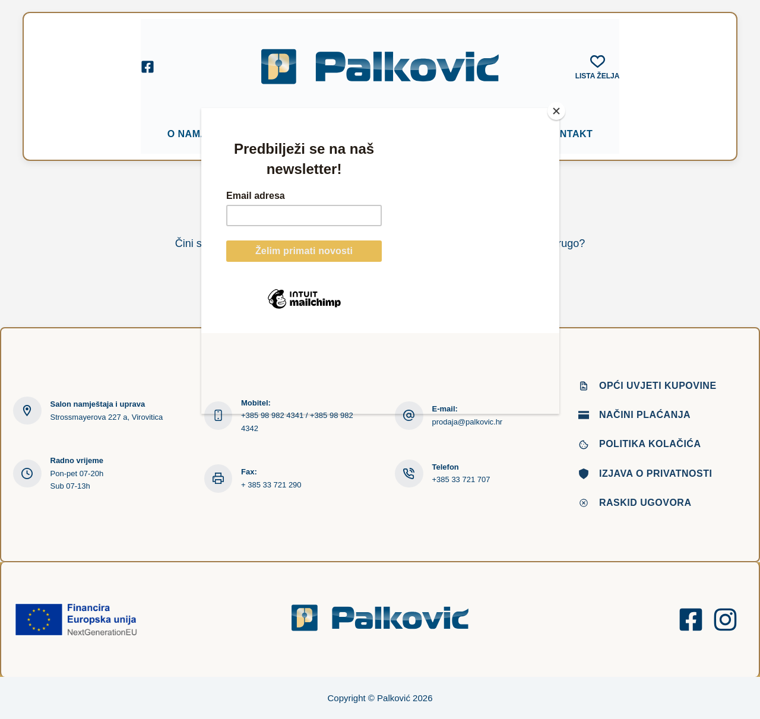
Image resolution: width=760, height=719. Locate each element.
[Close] (556, 111)
